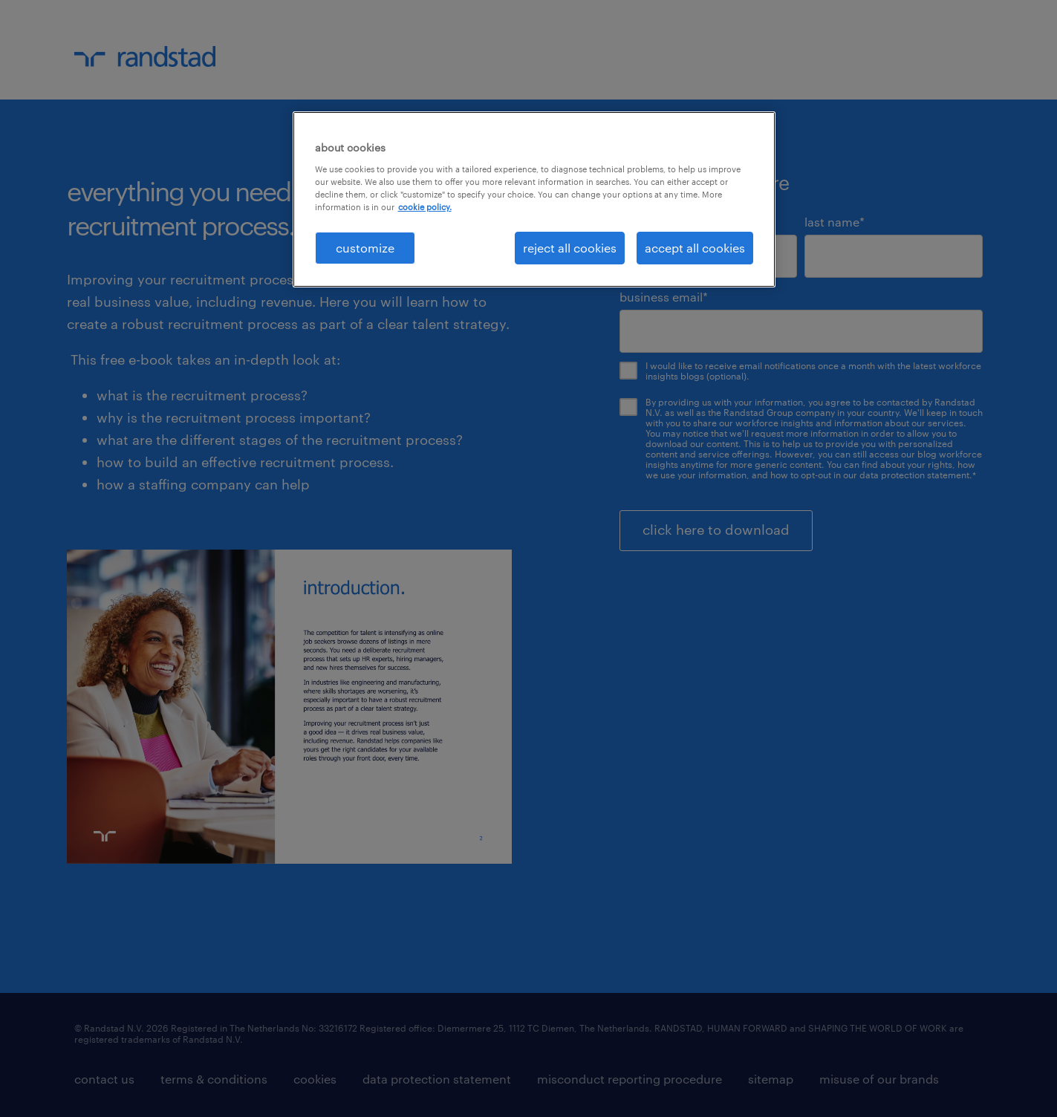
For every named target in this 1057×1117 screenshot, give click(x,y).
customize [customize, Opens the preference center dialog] (365, 248)
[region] (534, 199)
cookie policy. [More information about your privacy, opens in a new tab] (425, 207)
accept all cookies (695, 248)
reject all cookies (570, 248)
